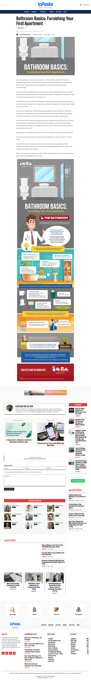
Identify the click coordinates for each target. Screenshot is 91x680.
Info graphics (28, 661)
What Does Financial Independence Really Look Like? (13, 585)
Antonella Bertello (17, 514)
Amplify (55, 593)
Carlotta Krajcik (59, 522)
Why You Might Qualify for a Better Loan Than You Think (80, 411)
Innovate (44, 549)
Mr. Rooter (39, 156)
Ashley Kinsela (37, 522)
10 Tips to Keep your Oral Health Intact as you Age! (77, 514)
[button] (86, 5)
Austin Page (58, 514)
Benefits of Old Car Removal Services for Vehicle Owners (80, 422)
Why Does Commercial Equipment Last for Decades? (32, 665)
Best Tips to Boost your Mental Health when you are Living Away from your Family (77, 524)
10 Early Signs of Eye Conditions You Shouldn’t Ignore (76, 506)
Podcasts (27, 641)
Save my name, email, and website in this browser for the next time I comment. (23, 472)
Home (17, 31)
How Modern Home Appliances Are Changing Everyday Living (34, 586)
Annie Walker (15, 505)
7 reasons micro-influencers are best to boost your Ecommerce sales (19, 441)
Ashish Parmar (37, 514)
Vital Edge (21, 28)
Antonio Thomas (38, 505)
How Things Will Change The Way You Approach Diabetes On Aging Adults (33, 658)
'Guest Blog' (26, 412)
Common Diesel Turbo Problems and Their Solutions (53, 553)
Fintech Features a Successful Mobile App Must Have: (50, 444)
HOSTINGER (50, 677)
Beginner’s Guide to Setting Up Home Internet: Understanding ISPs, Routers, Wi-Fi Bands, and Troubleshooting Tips (81, 436)
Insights (44, 566)
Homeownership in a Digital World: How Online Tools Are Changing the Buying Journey (54, 587)
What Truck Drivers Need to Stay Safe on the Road (33, 645)
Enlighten (12, 589)
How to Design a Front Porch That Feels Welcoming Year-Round (52, 546)
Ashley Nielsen (59, 505)
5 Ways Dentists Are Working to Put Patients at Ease (77, 496)
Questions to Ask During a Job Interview (33, 638)
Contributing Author (24, 34)
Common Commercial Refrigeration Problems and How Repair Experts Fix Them (53, 562)
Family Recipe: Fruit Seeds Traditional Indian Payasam (32, 651)
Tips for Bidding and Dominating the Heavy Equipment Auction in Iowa (80, 451)
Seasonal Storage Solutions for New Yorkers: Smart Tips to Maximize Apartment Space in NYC (81, 465)
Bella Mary (15, 522)
